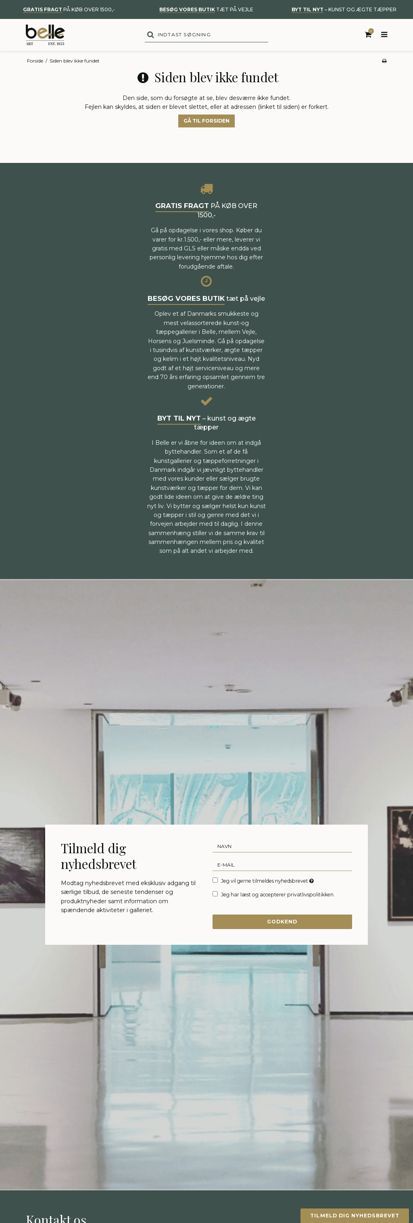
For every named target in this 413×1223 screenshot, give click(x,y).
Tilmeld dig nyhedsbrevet (353, 1216)
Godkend (282, 924)
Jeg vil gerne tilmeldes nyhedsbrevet (268, 882)
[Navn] (283, 848)
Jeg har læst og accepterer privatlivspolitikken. (278, 897)
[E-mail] (283, 866)
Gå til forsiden (206, 123)
